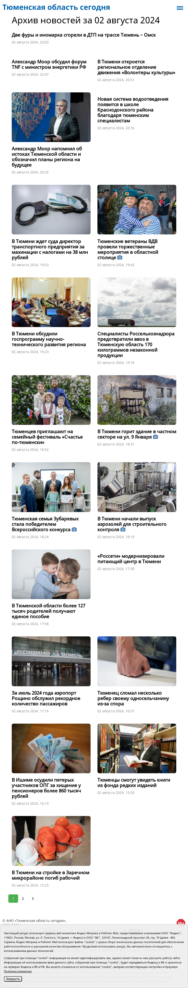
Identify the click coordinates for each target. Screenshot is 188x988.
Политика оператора (18, 971)
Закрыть (13, 978)
